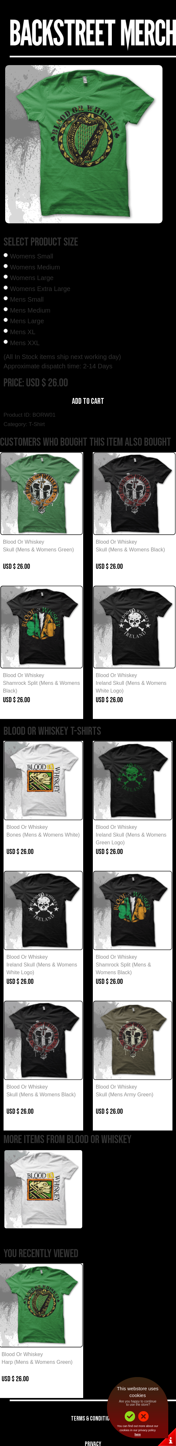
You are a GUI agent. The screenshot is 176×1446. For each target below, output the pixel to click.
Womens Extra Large (40, 288)
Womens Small (31, 256)
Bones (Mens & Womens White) (43, 835)
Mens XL (22, 331)
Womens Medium (35, 267)
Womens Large (32, 277)
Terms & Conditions (93, 1418)
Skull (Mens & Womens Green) (38, 549)
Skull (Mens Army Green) (124, 1094)
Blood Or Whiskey (23, 542)
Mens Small (27, 299)
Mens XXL (25, 342)
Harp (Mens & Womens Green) (37, 1362)
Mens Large (27, 321)
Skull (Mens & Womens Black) (130, 549)
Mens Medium (30, 310)
